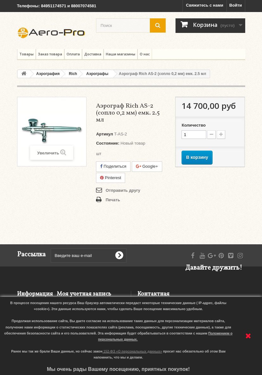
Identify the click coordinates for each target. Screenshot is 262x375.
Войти (235, 5)
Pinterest (110, 177)
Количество (194, 125)
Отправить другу (122, 190)
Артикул (104, 134)
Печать (112, 199)
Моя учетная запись (84, 294)
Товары (26, 54)
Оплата (73, 54)
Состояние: (107, 143)
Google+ (147, 166)
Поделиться (113, 166)
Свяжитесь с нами (204, 5)
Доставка (92, 54)
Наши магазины (120, 54)
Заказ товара (50, 54)
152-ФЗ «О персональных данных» (132, 351)
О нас (145, 54)
